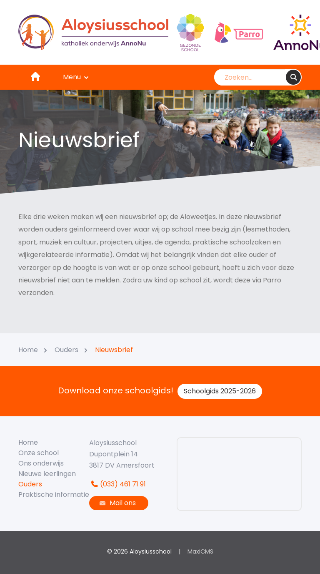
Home (28, 442)
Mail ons (117, 503)
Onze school (38, 453)
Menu (76, 77)
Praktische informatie (53, 494)
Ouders (30, 484)
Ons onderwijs (41, 463)
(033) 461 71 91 (117, 484)
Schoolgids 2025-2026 (220, 391)
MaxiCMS (200, 551)
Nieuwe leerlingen (47, 473)
